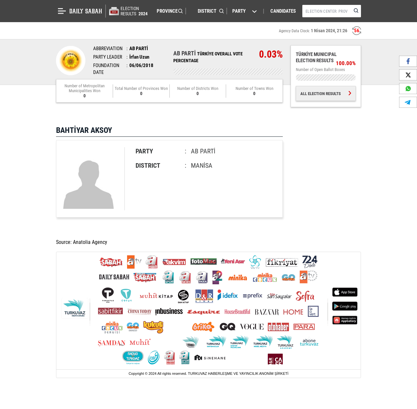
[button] (168, 11)
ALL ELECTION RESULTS (325, 93)
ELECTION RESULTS (135, 11)
